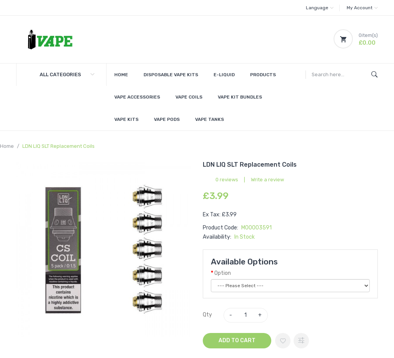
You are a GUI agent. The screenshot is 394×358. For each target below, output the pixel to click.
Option (222, 273)
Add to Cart (237, 340)
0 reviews (226, 179)
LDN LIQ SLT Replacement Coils (58, 146)
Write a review (267, 179)
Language (320, 7)
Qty (207, 314)
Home (7, 146)
